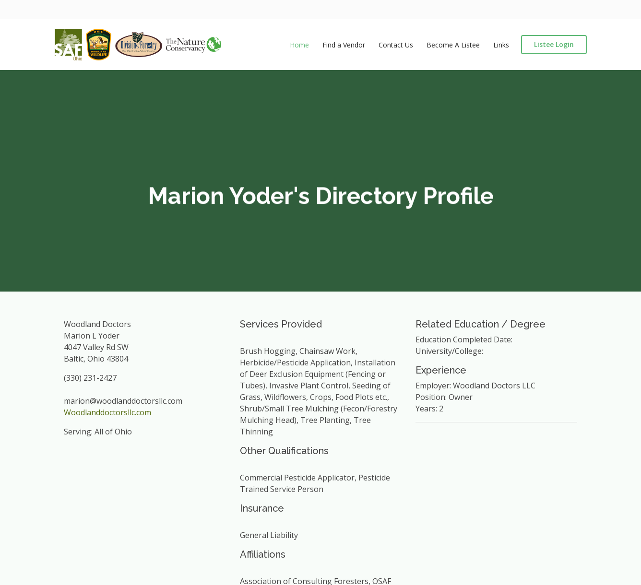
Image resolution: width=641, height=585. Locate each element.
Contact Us (396, 44)
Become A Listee (453, 44)
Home (299, 44)
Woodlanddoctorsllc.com (107, 412)
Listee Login (554, 44)
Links (501, 44)
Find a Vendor (343, 44)
